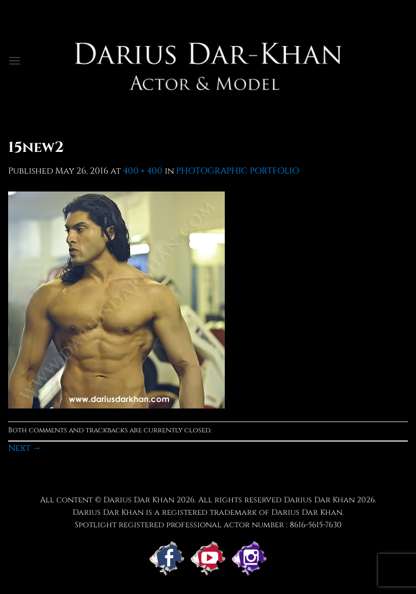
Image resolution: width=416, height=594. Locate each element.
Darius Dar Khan (319, 500)
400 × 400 (142, 171)
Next (24, 448)
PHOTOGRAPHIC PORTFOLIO (237, 171)
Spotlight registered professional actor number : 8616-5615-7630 (208, 525)
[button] (14, 60)
